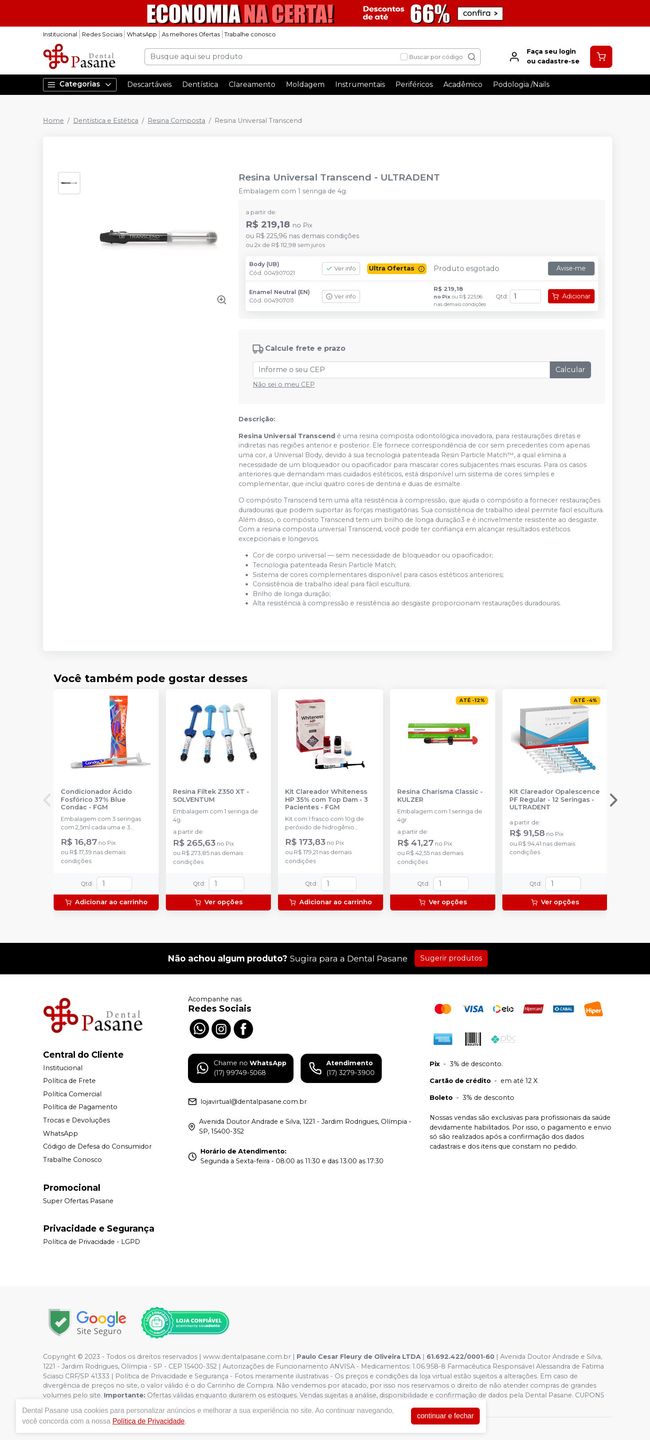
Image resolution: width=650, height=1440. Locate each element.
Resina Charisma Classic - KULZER (440, 795)
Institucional (60, 34)
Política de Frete (69, 1081)
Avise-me (571, 268)
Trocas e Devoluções (76, 1120)
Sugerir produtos (451, 958)
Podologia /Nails (521, 84)
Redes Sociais (102, 34)
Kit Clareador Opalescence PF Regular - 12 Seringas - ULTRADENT (554, 799)
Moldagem (305, 84)
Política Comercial (72, 1094)
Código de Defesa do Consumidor (97, 1146)
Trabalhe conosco (250, 34)
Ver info (341, 268)
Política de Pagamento (80, 1107)
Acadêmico (462, 84)
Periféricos (414, 84)
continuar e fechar (445, 1416)
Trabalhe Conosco (72, 1160)
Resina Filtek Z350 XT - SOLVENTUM (211, 795)
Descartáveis (149, 84)
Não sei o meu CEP (284, 384)
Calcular (570, 369)
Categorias (80, 84)
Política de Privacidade (149, 1421)
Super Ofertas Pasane (78, 1201)
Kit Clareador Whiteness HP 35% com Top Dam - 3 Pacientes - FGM (326, 799)
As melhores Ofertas (191, 34)
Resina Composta (176, 121)
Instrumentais (360, 84)
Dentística (200, 84)
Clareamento (252, 84)
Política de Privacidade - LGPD (91, 1242)
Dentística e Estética (105, 121)
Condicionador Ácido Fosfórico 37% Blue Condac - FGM (96, 799)
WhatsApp (142, 34)
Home (53, 121)
